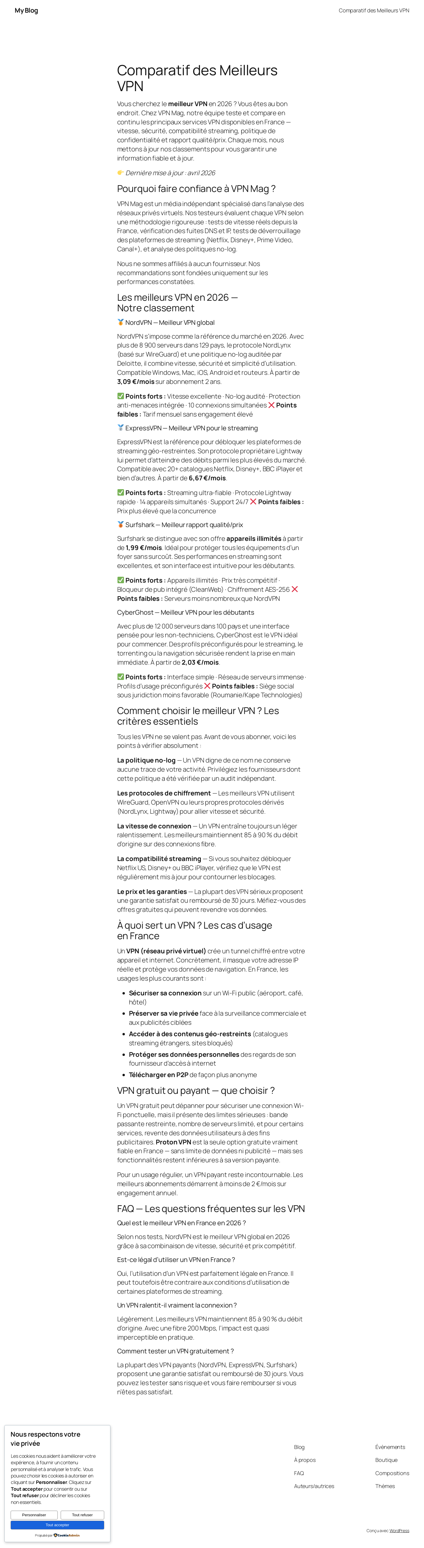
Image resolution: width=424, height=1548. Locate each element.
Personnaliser (34, 1515)
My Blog (26, 10)
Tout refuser (82, 1515)
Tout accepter (57, 1525)
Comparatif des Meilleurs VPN (374, 10)
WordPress (399, 1530)
